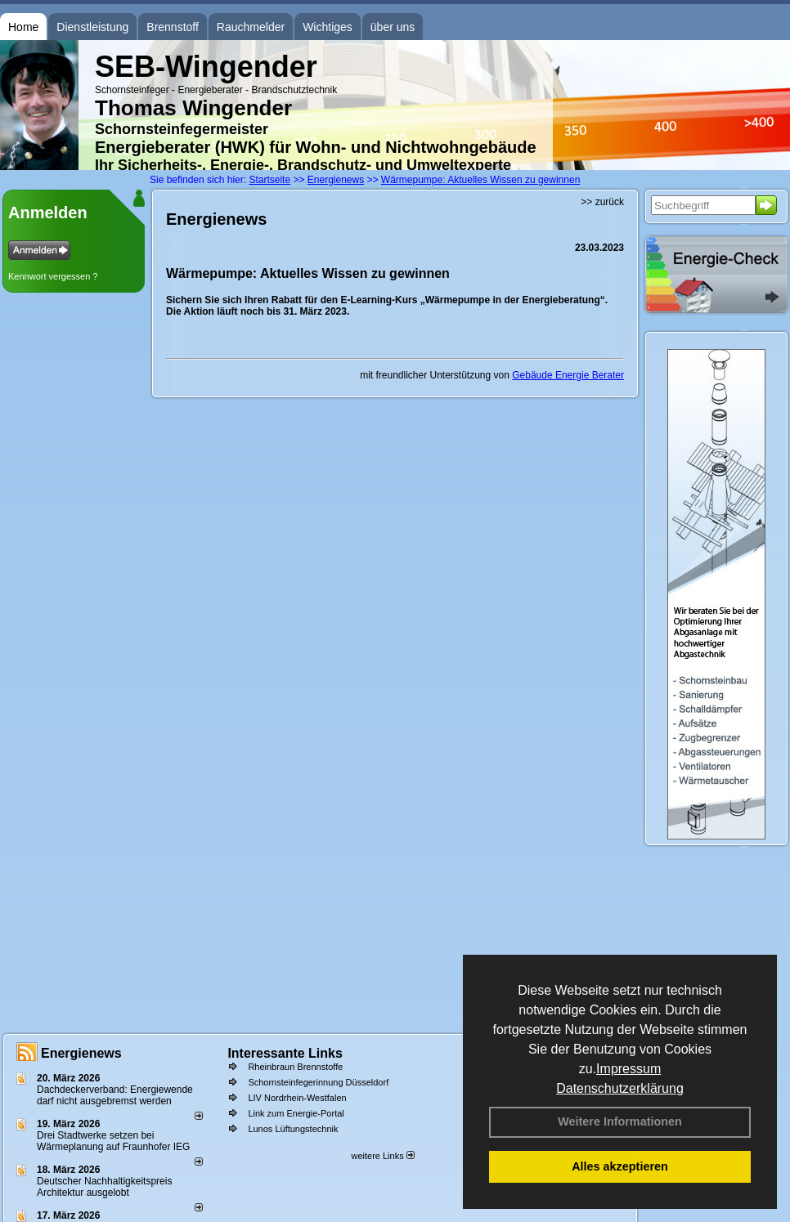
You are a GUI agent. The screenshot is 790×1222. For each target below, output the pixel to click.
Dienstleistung (92, 27)
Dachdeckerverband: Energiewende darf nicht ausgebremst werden (115, 1095)
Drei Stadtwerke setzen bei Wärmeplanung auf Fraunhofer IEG (113, 1141)
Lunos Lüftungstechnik (293, 1129)
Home (23, 27)
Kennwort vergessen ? (52, 276)
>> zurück (602, 202)
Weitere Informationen (620, 1121)
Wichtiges (327, 27)
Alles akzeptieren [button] (620, 1166)
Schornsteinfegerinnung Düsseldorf (318, 1082)
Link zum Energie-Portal (295, 1113)
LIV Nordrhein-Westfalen (297, 1098)
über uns (392, 27)
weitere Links (382, 1156)
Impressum (628, 1069)
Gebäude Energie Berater (568, 375)
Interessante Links (285, 1053)
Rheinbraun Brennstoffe (295, 1067)
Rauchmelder (251, 27)
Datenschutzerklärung (620, 1088)
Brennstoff (172, 27)
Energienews (81, 1053)
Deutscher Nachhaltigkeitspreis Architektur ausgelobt (104, 1186)
